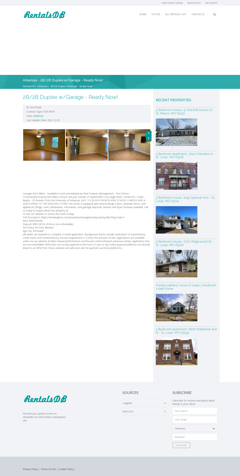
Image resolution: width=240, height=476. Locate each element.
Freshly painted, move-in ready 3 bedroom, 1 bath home (186, 286)
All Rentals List (175, 14)
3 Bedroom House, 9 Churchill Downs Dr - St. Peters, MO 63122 (185, 111)
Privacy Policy (30, 469)
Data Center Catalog (172, 2)
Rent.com (128, 411)
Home (142, 14)
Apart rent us (194, 2)
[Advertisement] (120, 49)
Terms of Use (48, 469)
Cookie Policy (65, 469)
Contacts (198, 14)
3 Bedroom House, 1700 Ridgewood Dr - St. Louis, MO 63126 (185, 243)
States (156, 14)
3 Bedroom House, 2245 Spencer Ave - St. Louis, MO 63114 (185, 199)
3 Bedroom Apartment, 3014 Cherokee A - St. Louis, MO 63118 (185, 155)
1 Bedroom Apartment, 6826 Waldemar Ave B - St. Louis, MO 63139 (186, 330)
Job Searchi (211, 2)
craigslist (127, 403)
